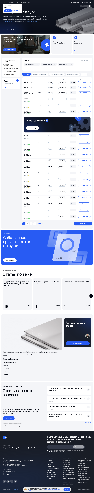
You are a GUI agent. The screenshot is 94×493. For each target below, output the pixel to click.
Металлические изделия (68, 474)
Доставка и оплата (78, 2)
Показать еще (82, 223)
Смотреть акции (32, 128)
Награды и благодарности (53, 468)
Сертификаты (50, 470)
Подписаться (78, 447)
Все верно (8, 10)
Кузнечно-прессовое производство (82, 483)
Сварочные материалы (68, 484)
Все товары (26, 74)
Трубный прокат (66, 462)
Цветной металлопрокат (68, 468)
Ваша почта (52, 447)
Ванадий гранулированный (11, 68)
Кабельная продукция (67, 482)
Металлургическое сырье (9, 60)
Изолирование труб (82, 475)
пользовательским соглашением (56, 451)
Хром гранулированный (10, 71)
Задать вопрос (8, 418)
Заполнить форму (9, 49)
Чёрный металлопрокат (68, 470)
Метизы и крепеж (67, 480)
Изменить (16, 10)
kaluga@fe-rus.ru (26, 2)
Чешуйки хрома (28, 82)
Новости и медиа (51, 466)
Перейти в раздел (9, 260)
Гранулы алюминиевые (27, 112)
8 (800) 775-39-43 (8, 21)
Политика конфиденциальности (84, 489)
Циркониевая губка (9, 74)
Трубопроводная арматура (69, 478)
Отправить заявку (77, 343)
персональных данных (70, 450)
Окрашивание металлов (83, 467)
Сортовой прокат (66, 464)
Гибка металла (81, 465)
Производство (30, 6)
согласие (54, 450)
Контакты (88, 2)
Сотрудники (50, 462)
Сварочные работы (82, 469)
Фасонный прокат (66, 466)
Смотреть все (87, 422)
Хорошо (67, 489)
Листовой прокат (66, 460)
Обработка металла (82, 471)
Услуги (23, 6)
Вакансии (49, 464)
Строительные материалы (69, 486)
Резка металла (81, 463)
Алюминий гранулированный (8, 65)
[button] (91, 296)
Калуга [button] (5, 2)
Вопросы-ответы (51, 472)
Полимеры (65, 476)
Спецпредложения (51, 476)
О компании (49, 460)
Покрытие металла (82, 473)
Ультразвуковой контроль (84, 477)
